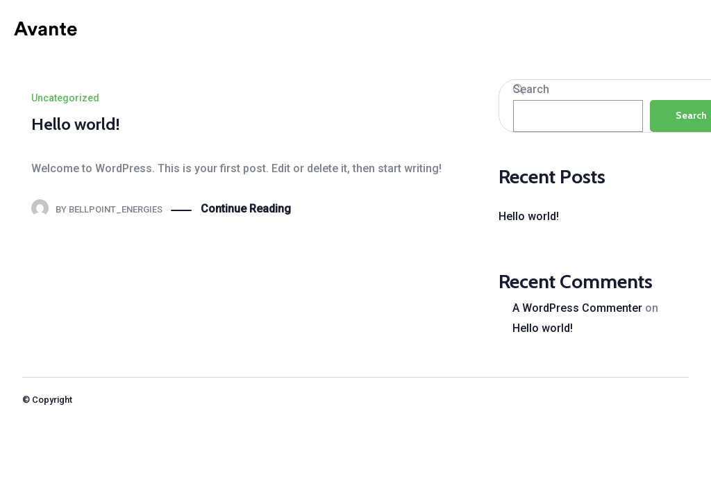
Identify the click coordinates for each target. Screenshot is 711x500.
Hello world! (75, 124)
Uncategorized (65, 97)
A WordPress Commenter (577, 308)
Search (531, 89)
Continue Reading (246, 209)
